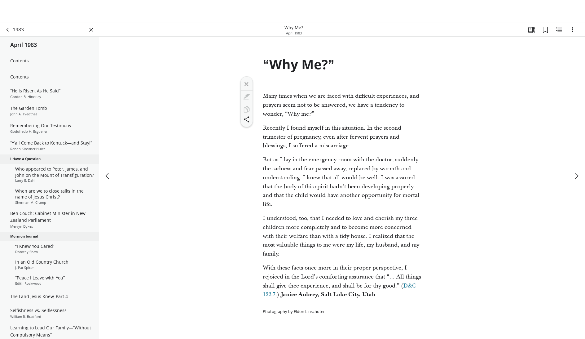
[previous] (108, 176)
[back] (8, 30)
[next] (576, 176)
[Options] (572, 30)
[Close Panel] (91, 30)
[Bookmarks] (545, 30)
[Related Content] (559, 30)
